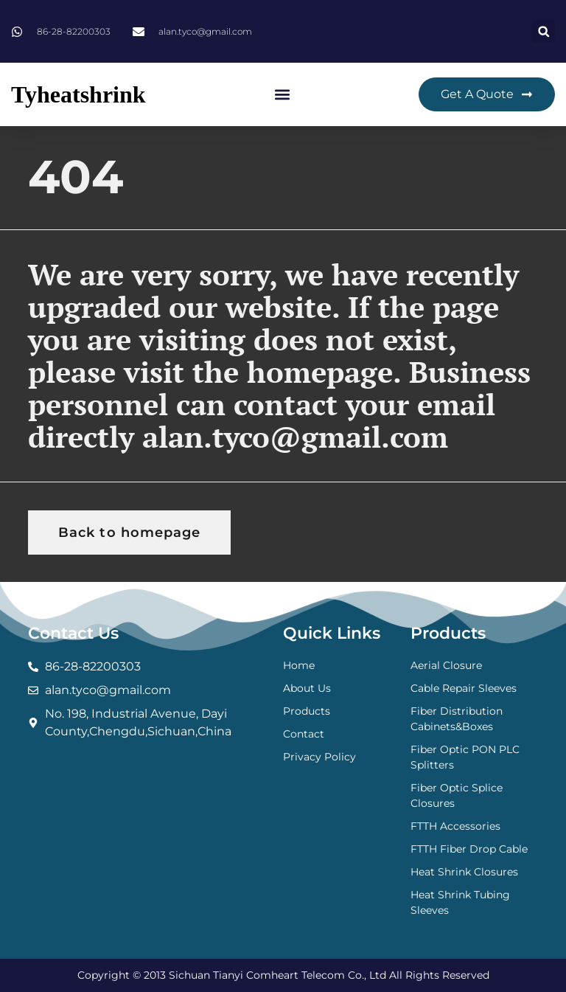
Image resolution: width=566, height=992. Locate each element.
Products (306, 711)
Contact (303, 733)
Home (299, 665)
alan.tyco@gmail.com (295, 436)
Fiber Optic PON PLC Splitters (465, 757)
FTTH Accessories (455, 826)
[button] (543, 31)
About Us (307, 688)
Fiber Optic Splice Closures (456, 795)
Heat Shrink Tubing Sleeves (460, 902)
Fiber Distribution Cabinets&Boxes (456, 718)
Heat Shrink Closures (464, 871)
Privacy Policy (319, 756)
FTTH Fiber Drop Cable (469, 849)
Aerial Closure (446, 665)
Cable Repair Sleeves (463, 688)
